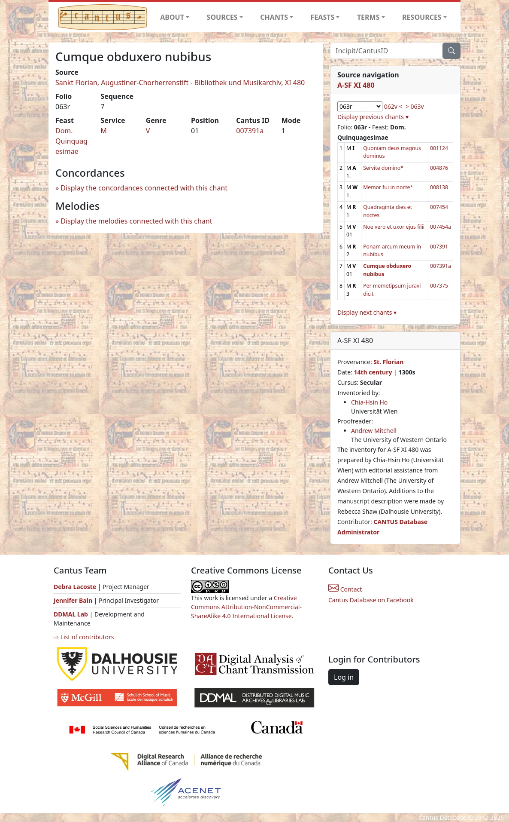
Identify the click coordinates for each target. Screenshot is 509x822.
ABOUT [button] (172, 17)
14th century (373, 372)
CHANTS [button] (274, 17)
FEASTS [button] (323, 17)
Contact (345, 589)
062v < (393, 106)
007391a (250, 130)
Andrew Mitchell (374, 430)
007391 (439, 246)
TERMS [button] (368, 17)
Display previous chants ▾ (373, 117)
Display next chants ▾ (367, 312)
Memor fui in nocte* (388, 187)
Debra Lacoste (75, 587)
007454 (439, 207)
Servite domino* (383, 168)
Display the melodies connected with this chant (136, 221)
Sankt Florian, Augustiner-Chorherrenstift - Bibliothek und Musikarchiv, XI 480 (180, 82)
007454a (440, 226)
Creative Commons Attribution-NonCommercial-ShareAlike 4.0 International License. (246, 607)
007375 (439, 285)
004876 (439, 168)
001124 (439, 148)
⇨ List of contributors (84, 637)
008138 (439, 187)
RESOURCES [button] (422, 17)
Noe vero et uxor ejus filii (393, 226)
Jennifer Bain (74, 600)
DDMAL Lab (71, 614)
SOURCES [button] (222, 17)
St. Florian (388, 362)
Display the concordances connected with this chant (144, 188)
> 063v (415, 106)
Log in (344, 677)
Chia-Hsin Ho (369, 402)
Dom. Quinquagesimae (71, 141)
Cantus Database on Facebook (371, 600)
